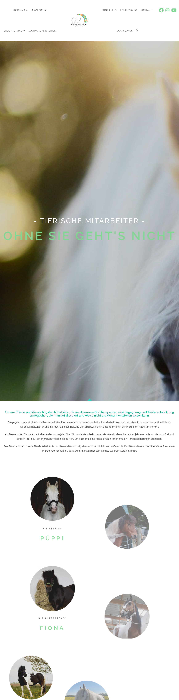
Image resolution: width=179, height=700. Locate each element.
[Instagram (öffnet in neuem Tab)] (167, 10)
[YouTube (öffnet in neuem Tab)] (174, 10)
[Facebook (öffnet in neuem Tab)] (161, 10)
